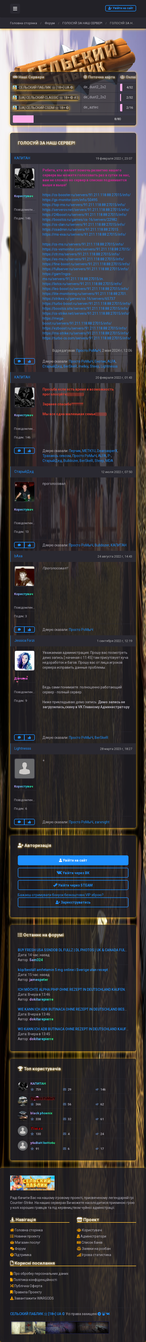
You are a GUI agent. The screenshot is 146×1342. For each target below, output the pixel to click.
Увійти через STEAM (73, 885)
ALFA (111, 361)
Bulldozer (70, 461)
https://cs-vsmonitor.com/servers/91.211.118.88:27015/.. (87, 249)
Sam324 (36, 960)
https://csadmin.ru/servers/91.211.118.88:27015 (80, 229)
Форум (50, 23)
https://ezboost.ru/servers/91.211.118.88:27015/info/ (84, 328)
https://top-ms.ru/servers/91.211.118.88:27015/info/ (83, 205)
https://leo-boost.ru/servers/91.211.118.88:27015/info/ (85, 289)
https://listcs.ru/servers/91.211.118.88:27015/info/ (82, 284)
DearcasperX (107, 451)
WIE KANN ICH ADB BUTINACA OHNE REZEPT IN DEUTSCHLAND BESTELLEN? (78, 1009)
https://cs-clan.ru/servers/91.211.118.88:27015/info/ (83, 225)
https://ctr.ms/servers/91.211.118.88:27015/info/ (81, 254)
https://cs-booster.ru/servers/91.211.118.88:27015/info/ (86, 195)
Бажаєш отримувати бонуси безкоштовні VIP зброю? (61, 895)
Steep (94, 366)
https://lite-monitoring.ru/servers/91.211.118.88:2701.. (84, 294)
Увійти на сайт (120, 8)
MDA (109, 461)
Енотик (100, 361)
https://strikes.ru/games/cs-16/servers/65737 (78, 299)
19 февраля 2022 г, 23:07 (114, 158)
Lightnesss (109, 366)
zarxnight (102, 822)
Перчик (75, 451)
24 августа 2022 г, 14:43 (115, 556)
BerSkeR (70, 366)
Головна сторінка (23, 23)
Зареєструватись (73, 902)
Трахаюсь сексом (56, 456)
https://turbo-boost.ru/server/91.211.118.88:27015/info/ (86, 304)
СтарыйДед (52, 366)
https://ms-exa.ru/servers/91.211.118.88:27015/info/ (84, 234)
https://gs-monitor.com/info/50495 (70, 200)
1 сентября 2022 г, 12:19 (114, 641)
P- (109, 456)
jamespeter (38, 980)
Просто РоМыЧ (88, 350)
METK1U (89, 451)
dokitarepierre (41, 999)
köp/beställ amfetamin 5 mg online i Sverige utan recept (63, 970)
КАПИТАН (22, 158)
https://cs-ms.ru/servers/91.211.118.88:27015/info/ (83, 244)
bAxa (18, 556)
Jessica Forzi (24, 640)
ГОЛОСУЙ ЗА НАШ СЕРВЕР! (82, 23)
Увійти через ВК (73, 873)
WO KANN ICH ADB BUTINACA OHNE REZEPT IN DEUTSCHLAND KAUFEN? (75, 1029)
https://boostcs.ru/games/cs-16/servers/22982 (79, 220)
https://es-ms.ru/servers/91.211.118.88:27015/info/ (83, 259)
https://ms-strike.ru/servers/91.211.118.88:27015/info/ (85, 333)
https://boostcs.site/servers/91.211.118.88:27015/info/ (85, 308)
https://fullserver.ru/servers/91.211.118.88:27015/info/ (85, 269)
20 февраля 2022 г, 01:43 (114, 377)
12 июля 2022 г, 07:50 (116, 472)
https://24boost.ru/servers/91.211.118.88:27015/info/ (84, 215)
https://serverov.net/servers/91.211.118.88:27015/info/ (85, 210)
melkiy (83, 366)
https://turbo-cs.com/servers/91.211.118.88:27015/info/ (86, 338)
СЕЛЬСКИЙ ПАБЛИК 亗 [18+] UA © (37, 1314)
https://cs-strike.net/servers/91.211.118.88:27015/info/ (85, 313)
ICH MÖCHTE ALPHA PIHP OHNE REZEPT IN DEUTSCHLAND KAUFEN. (72, 989)
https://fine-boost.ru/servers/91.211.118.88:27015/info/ (86, 264)
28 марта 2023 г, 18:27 (116, 749)
